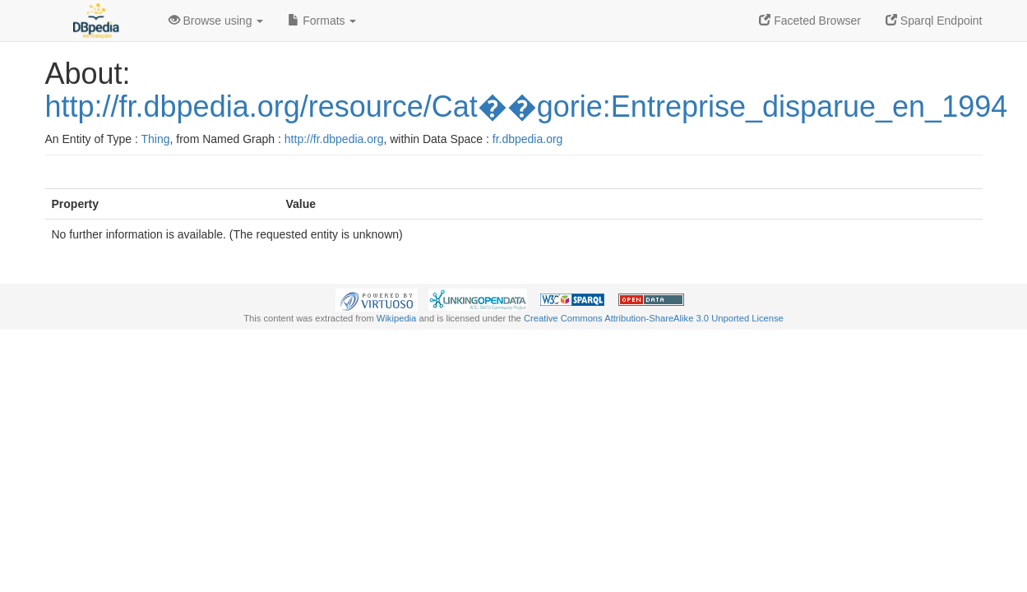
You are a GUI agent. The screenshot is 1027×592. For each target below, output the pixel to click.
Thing (155, 139)
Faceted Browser (810, 20)
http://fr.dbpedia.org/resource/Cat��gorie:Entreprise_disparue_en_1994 (526, 106)
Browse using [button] (216, 20)
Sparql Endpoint (934, 20)
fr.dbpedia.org (528, 139)
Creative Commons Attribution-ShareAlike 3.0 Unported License (654, 318)
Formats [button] (322, 20)
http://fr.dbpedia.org (334, 139)
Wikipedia (397, 318)
